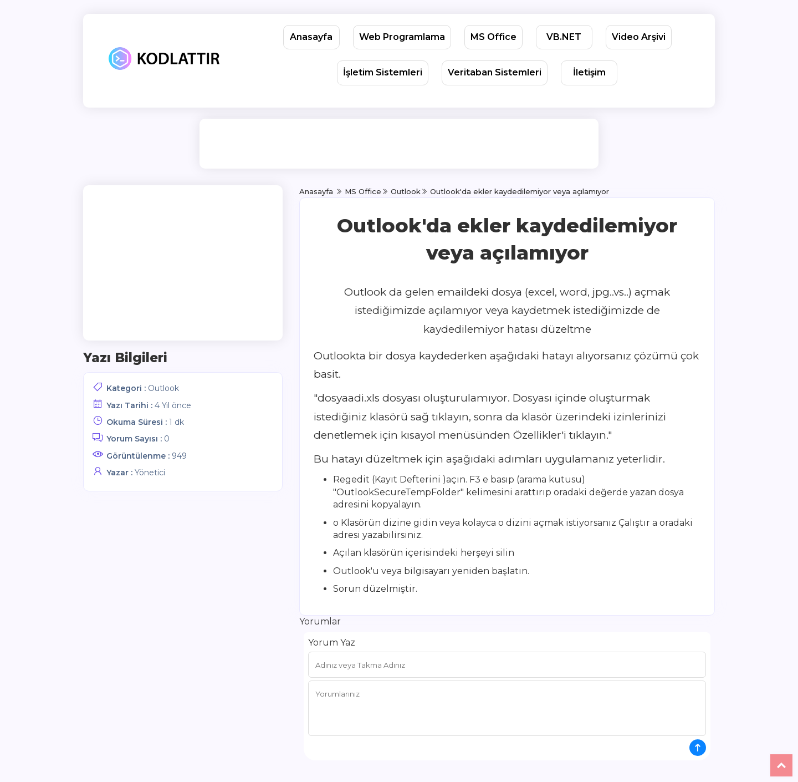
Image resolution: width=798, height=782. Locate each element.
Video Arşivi (639, 37)
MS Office (493, 37)
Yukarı (781, 765)
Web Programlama (402, 37)
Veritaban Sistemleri (494, 72)
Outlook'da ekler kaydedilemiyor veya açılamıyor (519, 191)
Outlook (163, 388)
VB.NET (563, 37)
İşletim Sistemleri (382, 72)
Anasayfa (311, 37)
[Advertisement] (401, 144)
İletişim (589, 72)
